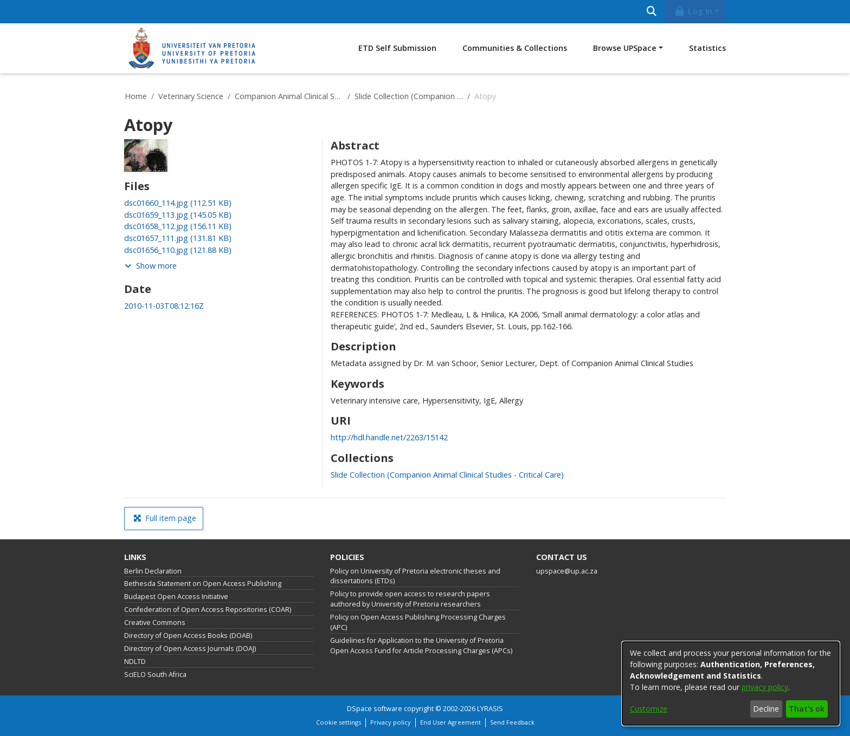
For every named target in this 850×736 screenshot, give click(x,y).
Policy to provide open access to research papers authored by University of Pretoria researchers (410, 599)
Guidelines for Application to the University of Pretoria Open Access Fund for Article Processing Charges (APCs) (421, 645)
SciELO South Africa (155, 674)
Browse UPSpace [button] (624, 48)
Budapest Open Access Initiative (176, 596)
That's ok (807, 709)
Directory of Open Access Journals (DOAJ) (190, 648)
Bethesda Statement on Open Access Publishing (202, 583)
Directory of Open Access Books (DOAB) (188, 635)
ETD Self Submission (397, 48)
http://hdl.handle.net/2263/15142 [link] (389, 437)
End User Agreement (450, 722)
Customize (648, 709)
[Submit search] (651, 11)
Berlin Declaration (153, 571)
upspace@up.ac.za (566, 571)
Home (136, 96)
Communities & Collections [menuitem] (514, 48)
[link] (177, 203)
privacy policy (765, 687)
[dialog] (730, 683)
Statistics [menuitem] (707, 48)
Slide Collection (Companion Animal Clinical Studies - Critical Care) (409, 96)
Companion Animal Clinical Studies (289, 96)
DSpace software (374, 708)
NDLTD (135, 661)
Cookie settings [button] (338, 722)
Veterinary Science (190, 96)
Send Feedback (512, 722)
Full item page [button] (164, 518)
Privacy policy (390, 722)
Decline (766, 709)
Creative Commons (154, 622)
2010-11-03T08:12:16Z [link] (164, 306)
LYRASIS (490, 708)
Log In (693, 11)
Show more (151, 265)
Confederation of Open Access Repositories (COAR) (207, 609)
